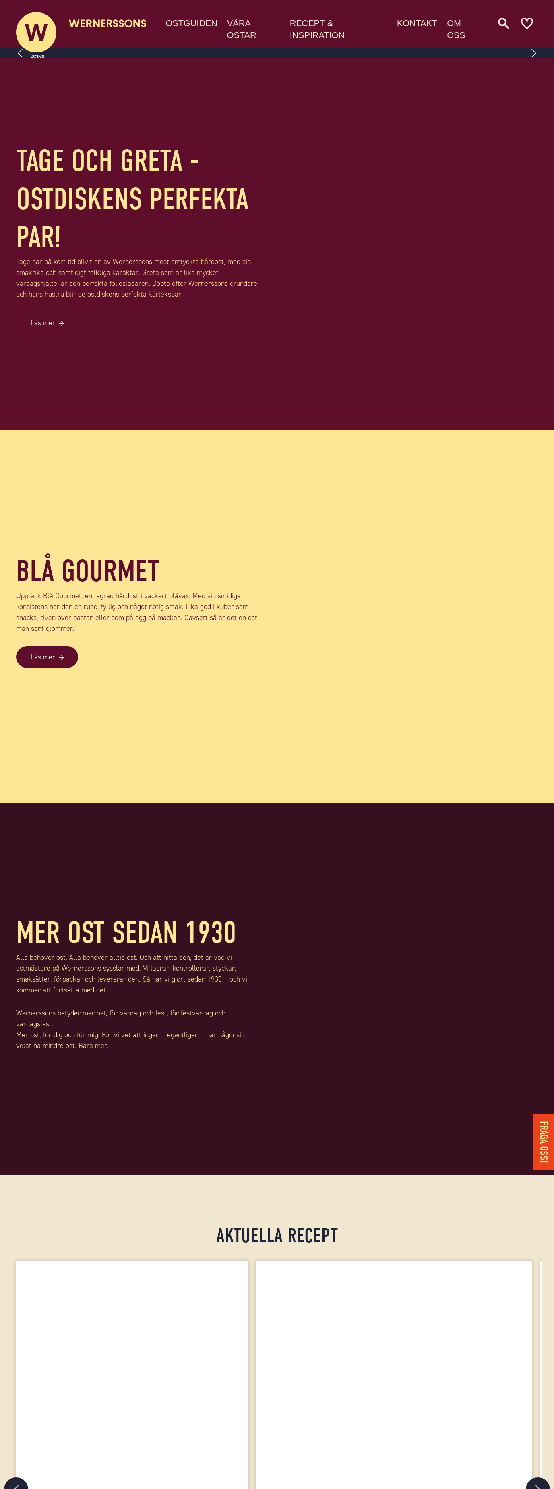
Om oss (460, 28)
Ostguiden (203, 22)
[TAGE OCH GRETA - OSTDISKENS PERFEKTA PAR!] (415, 244)
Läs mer (43, 323)
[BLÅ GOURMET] (415, 616)
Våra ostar (253, 28)
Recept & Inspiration (326, 28)
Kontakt (421, 22)
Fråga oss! (543, 1142)
